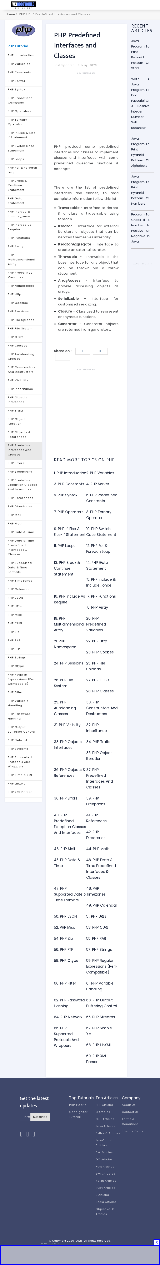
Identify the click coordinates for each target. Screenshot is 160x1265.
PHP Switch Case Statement (21, 148)
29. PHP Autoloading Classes (65, 708)
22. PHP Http (96, 641)
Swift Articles (105, 1174)
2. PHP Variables (100, 472)
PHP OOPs (16, 337)
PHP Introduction (21, 55)
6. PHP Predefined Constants (102, 498)
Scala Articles (106, 1202)
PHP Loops (16, 159)
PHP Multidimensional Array (21, 259)
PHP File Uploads (21, 320)
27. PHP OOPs (97, 680)
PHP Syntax (16, 89)
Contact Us (130, 1112)
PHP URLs (15, 606)
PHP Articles (105, 1105)
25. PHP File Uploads (95, 666)
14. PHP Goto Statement (97, 565)
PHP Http (14, 294)
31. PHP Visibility (67, 724)
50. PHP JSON (65, 916)
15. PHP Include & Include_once (101, 582)
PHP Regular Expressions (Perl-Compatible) (22, 679)
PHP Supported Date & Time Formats (20, 567)
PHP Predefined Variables (20, 275)
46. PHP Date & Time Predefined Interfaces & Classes (101, 868)
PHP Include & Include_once (19, 214)
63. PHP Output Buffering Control (101, 1003)
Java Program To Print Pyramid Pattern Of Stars (140, 54)
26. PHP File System (63, 683)
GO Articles (104, 1159)
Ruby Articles (105, 1188)
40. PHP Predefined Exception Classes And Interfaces (70, 824)
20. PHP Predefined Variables (96, 624)
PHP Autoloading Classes (21, 356)
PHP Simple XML (20, 775)
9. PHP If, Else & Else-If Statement (70, 531)
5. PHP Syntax (65, 495)
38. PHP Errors (65, 798)
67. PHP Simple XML (99, 1031)
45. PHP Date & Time (67, 862)
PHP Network (18, 740)
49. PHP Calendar (101, 905)
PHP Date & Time (21, 532)
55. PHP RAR (96, 938)
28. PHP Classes (100, 691)
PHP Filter (15, 692)
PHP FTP (14, 649)
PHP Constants (19, 72)
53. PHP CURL (97, 927)
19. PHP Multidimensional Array (69, 624)
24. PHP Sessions (68, 663)
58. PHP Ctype (66, 960)
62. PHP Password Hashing (69, 1003)
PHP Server (16, 81)
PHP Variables (19, 64)
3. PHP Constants (69, 484)
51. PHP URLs (96, 916)
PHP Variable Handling (18, 703)
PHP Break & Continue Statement (17, 185)
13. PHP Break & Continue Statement (67, 568)
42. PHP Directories (95, 835)
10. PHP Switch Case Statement (101, 531)
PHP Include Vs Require (19, 227)
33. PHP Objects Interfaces (68, 744)
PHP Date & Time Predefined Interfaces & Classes (21, 547)
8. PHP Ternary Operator (98, 514)
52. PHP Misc (64, 927)
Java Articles (105, 1126)
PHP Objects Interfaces (17, 399)
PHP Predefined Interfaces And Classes (20, 450)
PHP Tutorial (78, 1105)
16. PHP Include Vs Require (69, 599)
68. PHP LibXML (98, 1044)
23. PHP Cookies (100, 652)
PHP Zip (14, 632)
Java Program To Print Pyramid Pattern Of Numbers (140, 190)
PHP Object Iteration (17, 421)
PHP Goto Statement (16, 200)
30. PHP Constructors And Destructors (102, 708)
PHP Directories (20, 506)
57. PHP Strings (99, 949)
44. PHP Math (98, 848)
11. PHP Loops (64, 545)
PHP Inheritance (20, 389)
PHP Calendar (19, 589)
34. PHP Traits (98, 741)
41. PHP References (96, 818)
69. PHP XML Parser (96, 1059)
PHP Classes (18, 346)
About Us (129, 1105)
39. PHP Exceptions (95, 801)
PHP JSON (15, 598)
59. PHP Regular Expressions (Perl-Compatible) (102, 966)
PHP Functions (19, 238)
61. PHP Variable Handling (100, 986)
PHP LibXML (16, 784)
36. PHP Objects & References (69, 772)
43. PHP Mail (64, 848)
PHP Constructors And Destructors (22, 369)
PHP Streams (18, 749)
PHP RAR (14, 640)
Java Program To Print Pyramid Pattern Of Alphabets (140, 152)
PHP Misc (15, 615)
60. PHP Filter (65, 983)
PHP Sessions (18, 311)
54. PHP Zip (63, 938)
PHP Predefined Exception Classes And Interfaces (22, 484)
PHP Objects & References (19, 434)
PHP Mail (14, 515)
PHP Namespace (21, 286)
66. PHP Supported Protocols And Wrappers (66, 1037)
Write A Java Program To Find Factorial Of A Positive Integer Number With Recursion (140, 103)
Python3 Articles (108, 1133)
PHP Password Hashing (19, 716)
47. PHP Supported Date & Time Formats (70, 894)
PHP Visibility (18, 380)
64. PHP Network (68, 1017)
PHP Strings (17, 657)
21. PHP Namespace (65, 644)
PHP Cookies (18, 303)
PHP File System (20, 328)
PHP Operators (19, 111)
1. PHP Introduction (70, 472)
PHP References (20, 498)
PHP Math (15, 524)
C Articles (103, 1112)
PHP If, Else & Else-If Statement (23, 135)
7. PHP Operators (68, 511)
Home (10, 14)
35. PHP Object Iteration (99, 755)
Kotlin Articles (106, 1181)
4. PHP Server (97, 484)
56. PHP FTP (63, 949)
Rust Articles (105, 1167)
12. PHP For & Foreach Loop (98, 548)
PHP (22, 14)
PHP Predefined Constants (20, 100)
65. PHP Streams (100, 1017)
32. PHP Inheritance (96, 727)
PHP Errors (16, 463)
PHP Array (16, 246)
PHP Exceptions (20, 472)
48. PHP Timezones (96, 891)
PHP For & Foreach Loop (22, 170)
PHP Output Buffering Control (21, 729)
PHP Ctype (16, 666)
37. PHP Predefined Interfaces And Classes (99, 778)
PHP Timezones (20, 581)
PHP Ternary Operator (17, 122)
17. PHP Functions (101, 596)
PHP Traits (16, 411)
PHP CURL (15, 623)
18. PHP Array (97, 607)
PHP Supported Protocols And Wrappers (20, 761)
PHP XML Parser (20, 792)
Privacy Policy (132, 1131)
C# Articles (104, 1152)
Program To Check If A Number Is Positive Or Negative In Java (140, 228)
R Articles (103, 1195)
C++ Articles (105, 1119)
